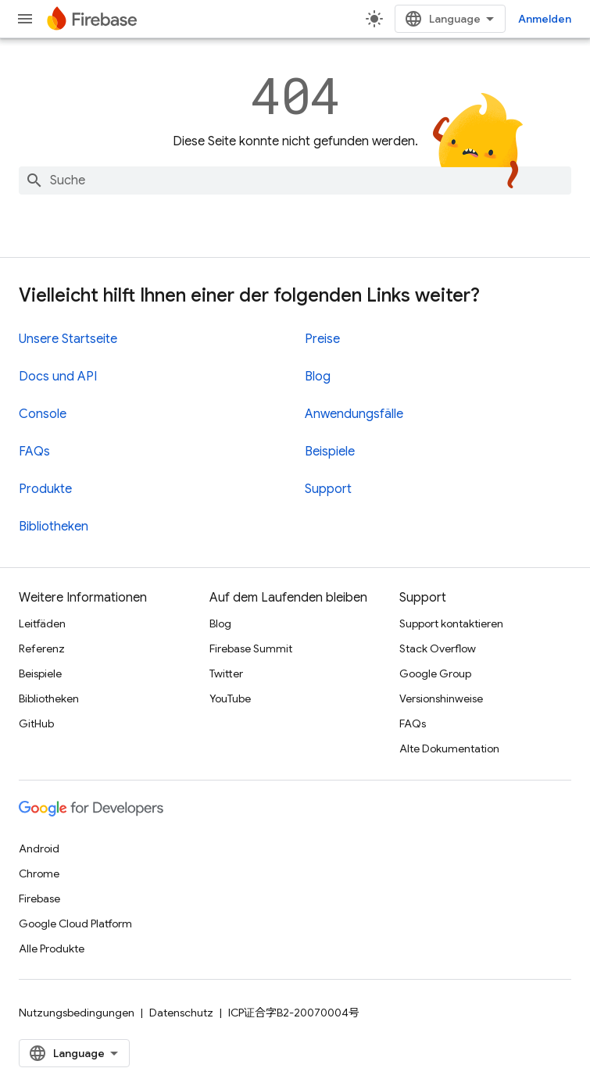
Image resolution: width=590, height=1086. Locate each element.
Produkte (45, 489)
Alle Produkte (51, 948)
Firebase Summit (250, 648)
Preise (322, 339)
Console (42, 414)
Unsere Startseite (68, 339)
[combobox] (295, 180)
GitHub (36, 723)
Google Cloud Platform (75, 923)
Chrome (39, 873)
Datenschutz (181, 1012)
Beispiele (330, 451)
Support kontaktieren (451, 623)
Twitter (226, 673)
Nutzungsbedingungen (76, 1012)
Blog (318, 376)
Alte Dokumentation (449, 748)
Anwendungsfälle (354, 414)
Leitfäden (42, 623)
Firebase (39, 898)
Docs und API (58, 376)
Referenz (42, 648)
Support (328, 489)
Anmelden (544, 19)
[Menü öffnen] (25, 19)
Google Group (435, 673)
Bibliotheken (53, 526)
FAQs (34, 451)
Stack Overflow (437, 648)
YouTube (230, 698)
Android (39, 848)
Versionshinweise (441, 698)
